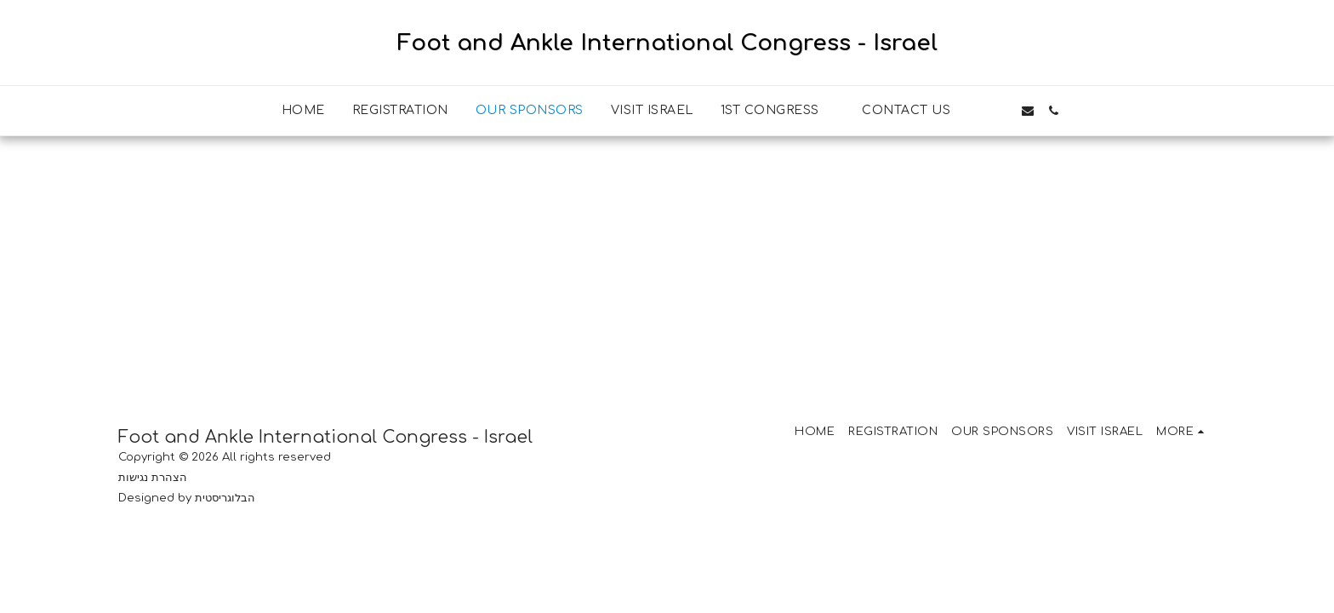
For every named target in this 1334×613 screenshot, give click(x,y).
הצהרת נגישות (152, 477)
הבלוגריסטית (225, 497)
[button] (778, 111)
